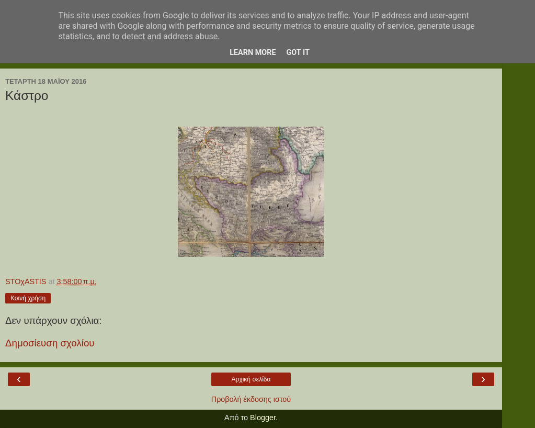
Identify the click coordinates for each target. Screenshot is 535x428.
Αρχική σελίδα (251, 379)
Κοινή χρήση (27, 298)
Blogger (263, 417)
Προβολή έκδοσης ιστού (251, 399)
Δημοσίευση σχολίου (50, 342)
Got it (298, 52)
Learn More (253, 52)
